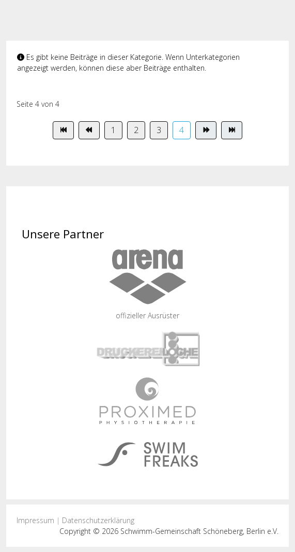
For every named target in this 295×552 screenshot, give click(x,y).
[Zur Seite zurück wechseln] (89, 130)
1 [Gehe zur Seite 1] (113, 130)
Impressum (35, 520)
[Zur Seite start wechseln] (63, 130)
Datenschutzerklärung (98, 520)
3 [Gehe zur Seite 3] (159, 130)
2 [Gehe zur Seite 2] (136, 130)
